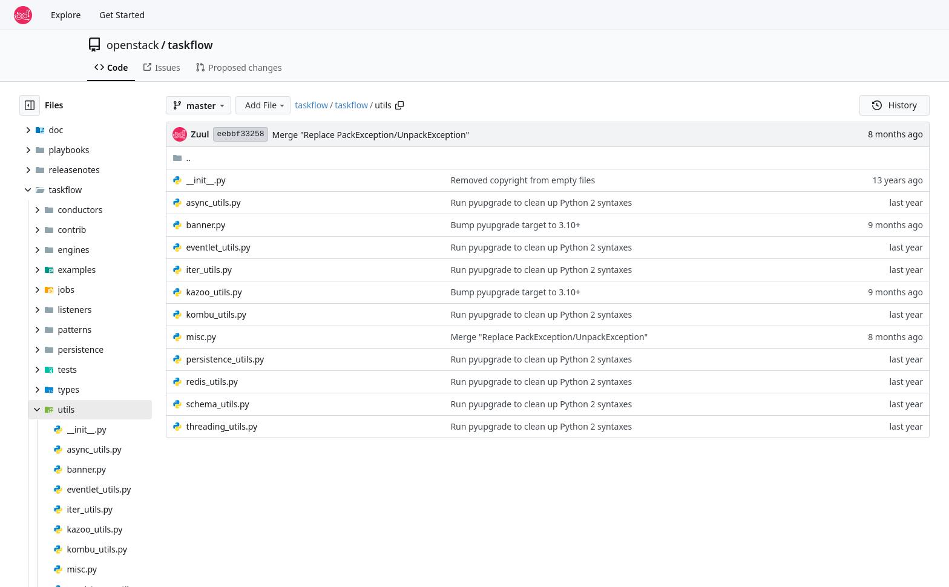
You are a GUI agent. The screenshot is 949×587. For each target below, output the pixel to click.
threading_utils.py (222, 426)
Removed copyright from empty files (522, 180)
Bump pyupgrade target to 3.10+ (515, 225)
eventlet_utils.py (218, 247)
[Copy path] (399, 105)
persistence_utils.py (225, 359)
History (894, 105)
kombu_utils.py (216, 314)
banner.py (205, 225)
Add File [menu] (265, 105)
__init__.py (206, 180)
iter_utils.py (209, 269)
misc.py (201, 337)
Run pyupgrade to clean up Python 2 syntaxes (541, 202)
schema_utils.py (217, 404)
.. (181, 157)
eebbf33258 (240, 134)
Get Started (122, 15)
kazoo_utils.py (214, 292)
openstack (133, 45)
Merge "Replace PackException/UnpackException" (371, 134)
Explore (65, 15)
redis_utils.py (212, 381)
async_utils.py (213, 202)
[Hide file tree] (29, 105)
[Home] (23, 15)
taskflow (190, 45)
